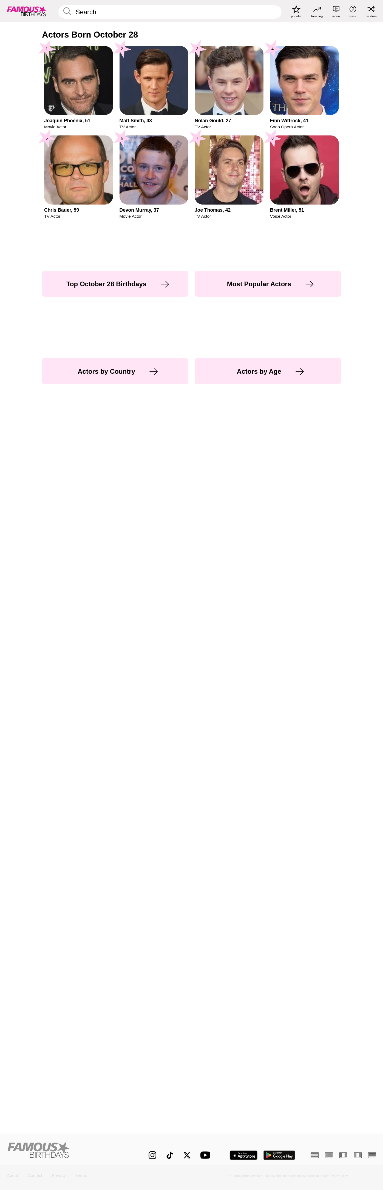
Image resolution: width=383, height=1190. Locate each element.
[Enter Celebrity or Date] (169, 12)
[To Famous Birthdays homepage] (26, 11)
